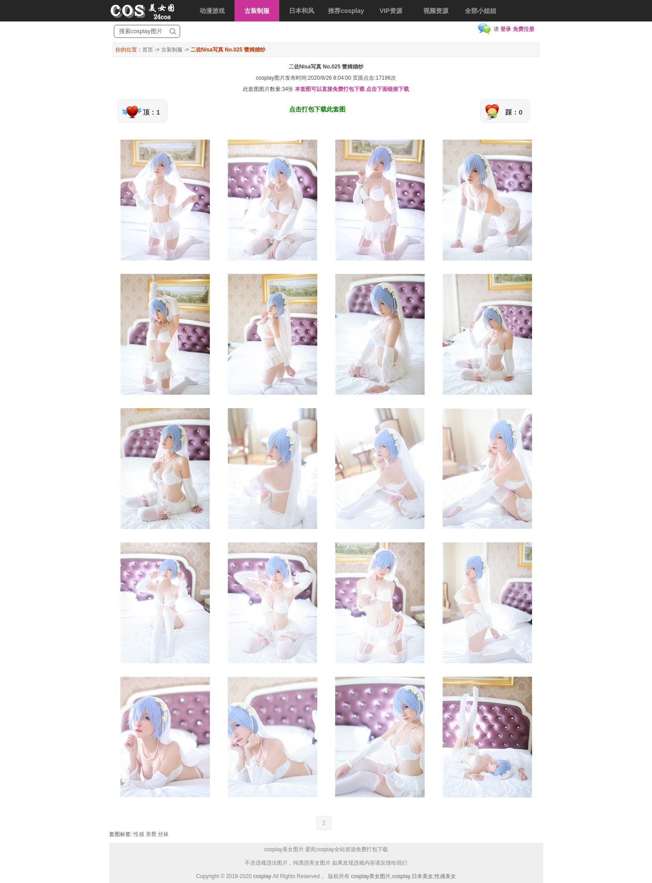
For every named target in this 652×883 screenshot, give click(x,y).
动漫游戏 (212, 10)
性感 (138, 834)
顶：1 (151, 112)
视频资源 (435, 10)
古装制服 (256, 10)
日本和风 (301, 10)
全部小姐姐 (480, 10)
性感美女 (445, 876)
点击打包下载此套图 (317, 109)
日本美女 (422, 876)
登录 (505, 29)
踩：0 (513, 112)
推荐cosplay (346, 10)
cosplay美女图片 (371, 876)
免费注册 (523, 29)
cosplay (262, 876)
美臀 (151, 834)
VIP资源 (390, 10)
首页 (147, 50)
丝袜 (163, 834)
